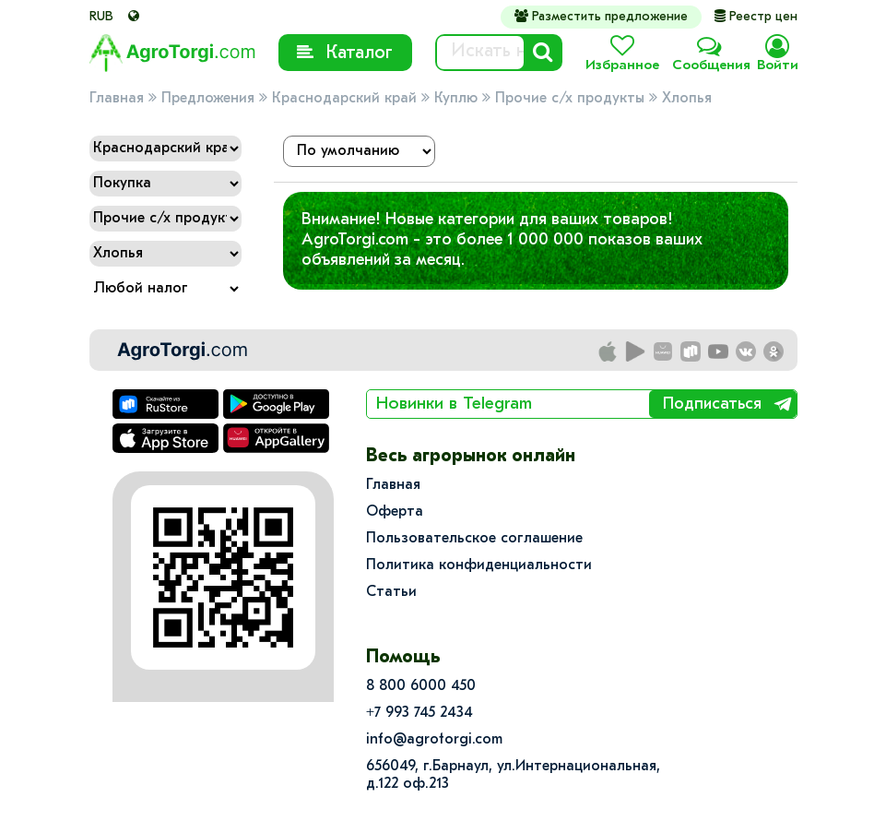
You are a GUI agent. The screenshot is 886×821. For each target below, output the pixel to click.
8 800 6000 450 (421, 686)
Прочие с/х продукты (569, 98)
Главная (116, 98)
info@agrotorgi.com (434, 739)
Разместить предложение (601, 16)
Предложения (207, 98)
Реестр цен (756, 17)
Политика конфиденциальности (479, 565)
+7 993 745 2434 (419, 713)
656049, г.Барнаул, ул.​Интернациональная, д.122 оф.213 (513, 775)
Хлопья (687, 98)
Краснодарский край (344, 98)
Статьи (391, 592)
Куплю (456, 98)
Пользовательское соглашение (474, 538)
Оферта (394, 512)
